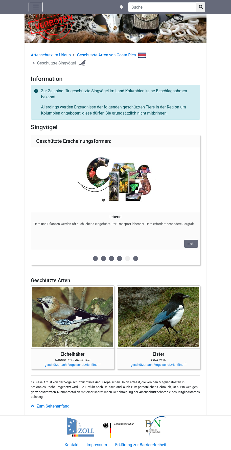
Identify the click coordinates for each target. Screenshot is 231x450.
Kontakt (72, 444)
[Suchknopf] (200, 7)
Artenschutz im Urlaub (51, 55)
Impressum (97, 444)
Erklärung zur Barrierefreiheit (140, 444)
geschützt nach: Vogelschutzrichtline (73, 365)
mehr (191, 243)
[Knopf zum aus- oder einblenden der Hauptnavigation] (36, 7)
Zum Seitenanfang (50, 406)
